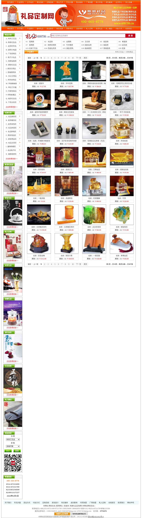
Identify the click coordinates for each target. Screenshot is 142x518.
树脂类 (124, 42)
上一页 (36, 58)
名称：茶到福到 (39, 169)
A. (11, 39)
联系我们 (128, 29)
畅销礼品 (40, 29)
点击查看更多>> (12, 107)
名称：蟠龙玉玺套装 (66, 112)
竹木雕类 (69, 45)
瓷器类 (105, 42)
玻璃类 (31, 45)
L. (11, 80)
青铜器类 (106, 48)
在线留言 (111, 503)
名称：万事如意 (94, 169)
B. (11, 42)
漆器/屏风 (69, 48)
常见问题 (69, 2)
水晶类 (50, 42)
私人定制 (89, 29)
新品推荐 (50, 29)
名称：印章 (122, 198)
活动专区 (79, 29)
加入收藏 (128, 2)
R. (11, 102)
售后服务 (79, 2)
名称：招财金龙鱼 (121, 169)
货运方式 (59, 2)
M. (11, 83)
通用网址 (59, 506)
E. (11, 54)
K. (11, 76)
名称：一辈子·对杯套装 (121, 112)
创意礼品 (99, 29)
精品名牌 (59, 29)
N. (11, 87)
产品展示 (30, 29)
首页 (29, 58)
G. (11, 61)
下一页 (78, 58)
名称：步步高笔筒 (94, 227)
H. (11, 65)
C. (11, 46)
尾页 (85, 58)
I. (11, 69)
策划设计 (55, 503)
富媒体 (66, 506)
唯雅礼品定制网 (76, 506)
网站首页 (10, 29)
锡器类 (105, 45)
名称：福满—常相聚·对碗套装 (39, 141)
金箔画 (124, 45)
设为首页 (10, 2)
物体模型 (88, 48)
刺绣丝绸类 (52, 45)
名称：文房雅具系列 (38, 227)
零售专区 (69, 29)
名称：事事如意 (122, 256)
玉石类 (87, 42)
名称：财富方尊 (66, 256)
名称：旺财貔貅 (94, 198)
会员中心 (119, 2)
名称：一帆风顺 (39, 198)
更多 (123, 48)
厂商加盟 (89, 2)
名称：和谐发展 (122, 141)
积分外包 (99, 2)
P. (11, 95)
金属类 (68, 42)
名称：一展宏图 (94, 256)
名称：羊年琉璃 (66, 83)
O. (11, 91)
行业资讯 (20, 2)
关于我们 (20, 29)
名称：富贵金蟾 (39, 256)
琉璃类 (31, 42)
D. (11, 50)
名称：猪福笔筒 (122, 227)
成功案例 (109, 2)
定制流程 (50, 2)
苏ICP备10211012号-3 (96, 517)
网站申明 (130, 503)
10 (72, 58)
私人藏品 (109, 29)
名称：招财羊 (39, 83)
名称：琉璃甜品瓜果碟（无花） (94, 141)
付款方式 (119, 29)
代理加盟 (83, 503)
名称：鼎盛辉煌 (66, 198)
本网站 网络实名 (49, 506)
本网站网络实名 (88, 506)
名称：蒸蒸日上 (66, 169)
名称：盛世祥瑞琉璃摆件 (39, 112)
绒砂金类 (88, 45)
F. (11, 57)
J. (11, 72)
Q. (11, 98)
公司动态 (30, 2)
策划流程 (40, 2)
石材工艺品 (33, 48)
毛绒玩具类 (52, 48)
